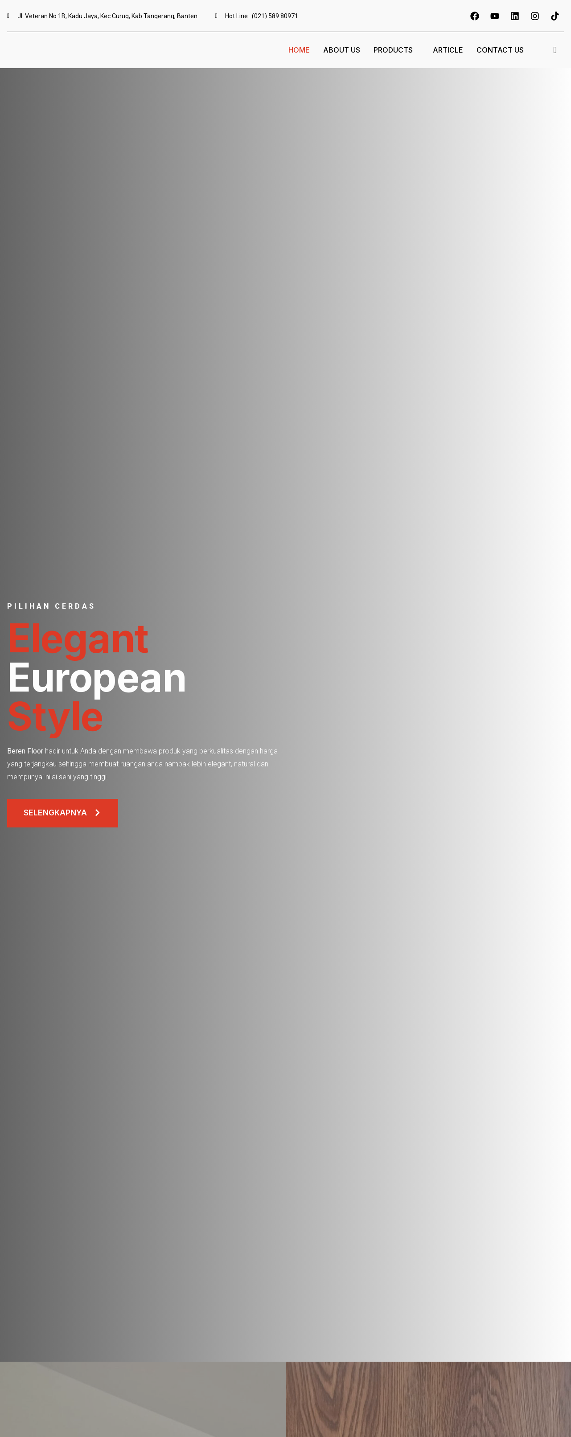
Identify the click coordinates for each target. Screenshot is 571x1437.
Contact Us (500, 49)
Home (299, 49)
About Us (341, 49)
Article (448, 49)
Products (396, 49)
